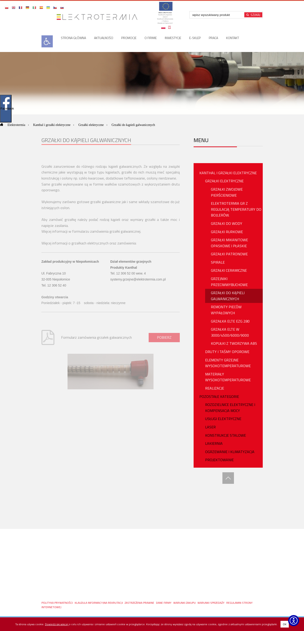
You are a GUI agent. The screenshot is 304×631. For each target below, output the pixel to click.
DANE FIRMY (164, 603)
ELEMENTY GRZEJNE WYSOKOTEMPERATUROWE (228, 363)
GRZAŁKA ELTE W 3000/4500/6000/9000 (230, 332)
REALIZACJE (214, 388)
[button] (7, 7)
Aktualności (103, 37)
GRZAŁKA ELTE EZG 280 (230, 321)
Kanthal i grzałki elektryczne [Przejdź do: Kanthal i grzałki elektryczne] (52, 125)
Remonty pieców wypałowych (226, 310)
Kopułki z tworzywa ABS (234, 343)
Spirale (218, 262)
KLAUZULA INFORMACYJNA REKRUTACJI (99, 603)
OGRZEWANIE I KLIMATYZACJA (229, 451)
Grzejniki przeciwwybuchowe (229, 281)
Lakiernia (214, 443)
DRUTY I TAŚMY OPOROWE (227, 351)
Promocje (128, 37)
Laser (210, 427)
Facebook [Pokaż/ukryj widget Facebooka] (6, 108)
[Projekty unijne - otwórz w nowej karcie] (165, 17)
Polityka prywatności (57, 603)
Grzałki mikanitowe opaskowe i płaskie (229, 243)
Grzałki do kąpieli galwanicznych (228, 296)
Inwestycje (173, 37)
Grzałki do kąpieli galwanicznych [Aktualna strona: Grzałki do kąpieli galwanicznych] (133, 125)
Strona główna (73, 37)
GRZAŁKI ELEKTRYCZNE (224, 181)
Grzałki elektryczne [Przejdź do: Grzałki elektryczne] (91, 125)
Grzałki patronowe (229, 254)
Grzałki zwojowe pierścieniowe (227, 192)
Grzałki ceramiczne (229, 270)
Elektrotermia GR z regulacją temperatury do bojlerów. (236, 209)
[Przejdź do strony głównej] (98, 17)
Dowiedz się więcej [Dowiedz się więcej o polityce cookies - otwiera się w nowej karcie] (57, 624)
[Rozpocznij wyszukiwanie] (253, 14)
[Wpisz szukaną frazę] (217, 14)
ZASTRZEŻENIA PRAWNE (140, 603)
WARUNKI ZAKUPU (184, 603)
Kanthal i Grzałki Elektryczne (228, 173)
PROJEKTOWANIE (219, 460)
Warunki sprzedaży (211, 603)
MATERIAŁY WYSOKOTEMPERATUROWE (228, 377)
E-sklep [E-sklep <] (195, 37)
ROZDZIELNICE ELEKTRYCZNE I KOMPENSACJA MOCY (230, 407)
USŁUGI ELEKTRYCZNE (223, 418)
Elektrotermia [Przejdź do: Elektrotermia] (17, 125)
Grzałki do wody (226, 223)
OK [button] (284, 624)
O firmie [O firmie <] (151, 37)
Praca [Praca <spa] (213, 37)
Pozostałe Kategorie (219, 396)
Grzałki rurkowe (227, 232)
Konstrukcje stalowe (225, 435)
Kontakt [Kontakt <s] (232, 37)
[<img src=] (47, 46)
